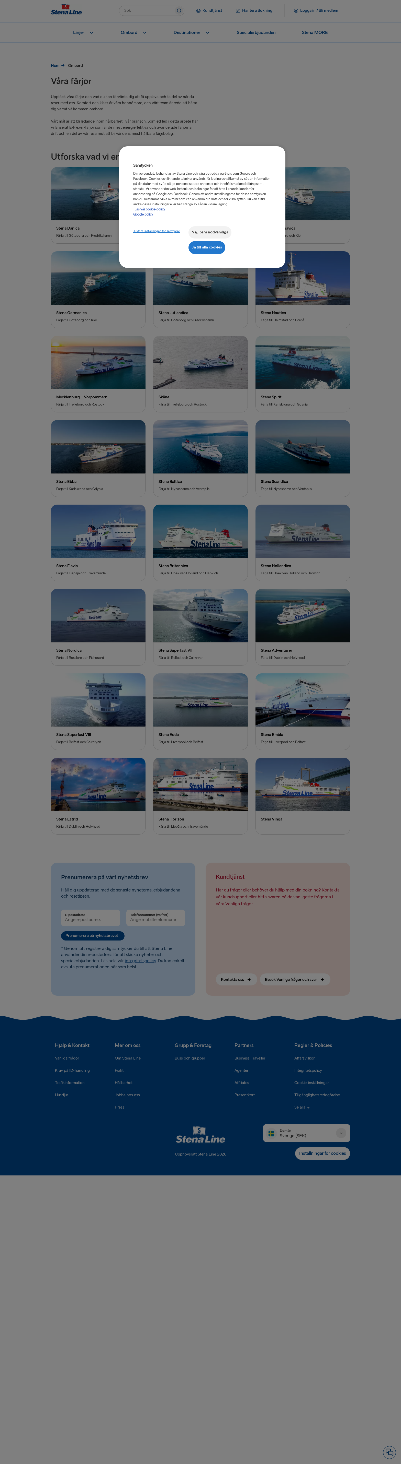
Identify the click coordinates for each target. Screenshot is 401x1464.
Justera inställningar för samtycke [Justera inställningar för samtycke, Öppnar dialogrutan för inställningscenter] (156, 231)
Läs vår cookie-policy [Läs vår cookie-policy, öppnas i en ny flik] (150, 209)
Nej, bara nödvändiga (210, 232)
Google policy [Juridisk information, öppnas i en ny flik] (143, 214)
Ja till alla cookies (207, 247)
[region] (202, 207)
